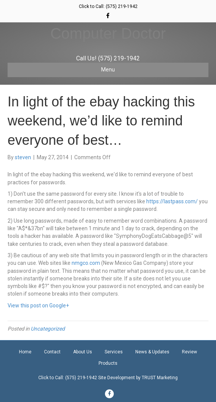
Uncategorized (48, 329)
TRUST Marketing (160, 377)
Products (108, 363)
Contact (52, 352)
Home (25, 352)
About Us (82, 352)
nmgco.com (86, 263)
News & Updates (152, 352)
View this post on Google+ (38, 305)
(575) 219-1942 (122, 6)
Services (114, 352)
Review (189, 352)
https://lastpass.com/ (172, 201)
